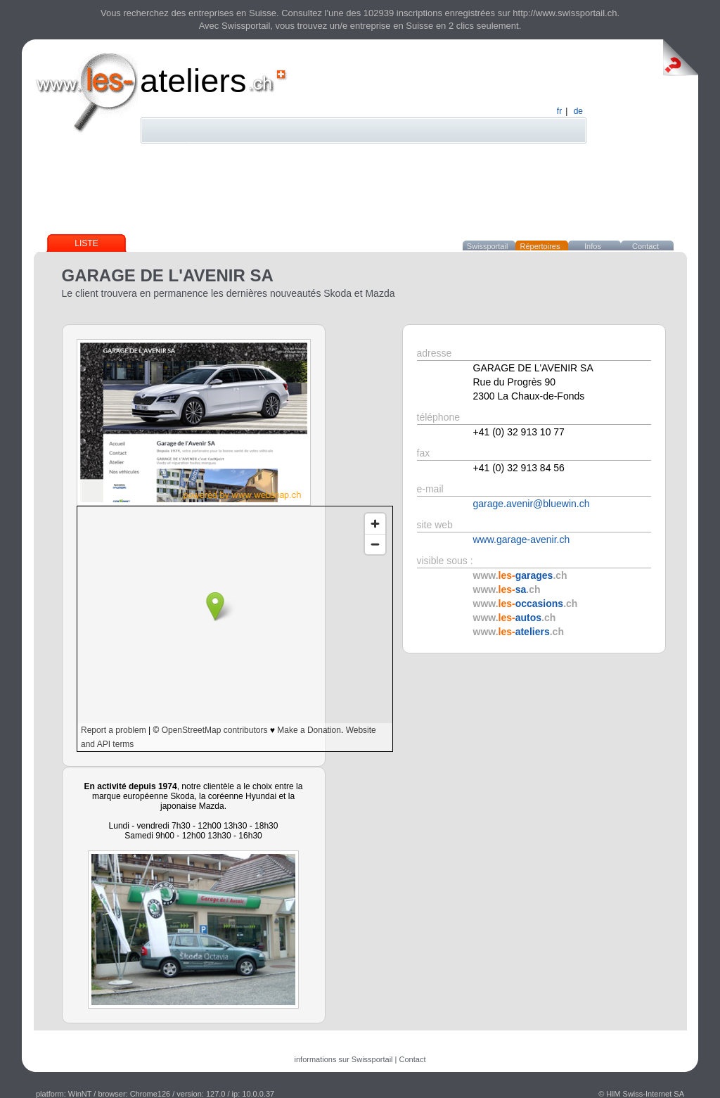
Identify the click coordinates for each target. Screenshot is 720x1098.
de (578, 111)
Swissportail (487, 246)
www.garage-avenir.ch (521, 539)
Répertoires (540, 246)
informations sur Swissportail (344, 1059)
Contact (645, 246)
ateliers (193, 80)
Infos (592, 246)
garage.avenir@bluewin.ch (531, 503)
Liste (86, 243)
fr (559, 111)
